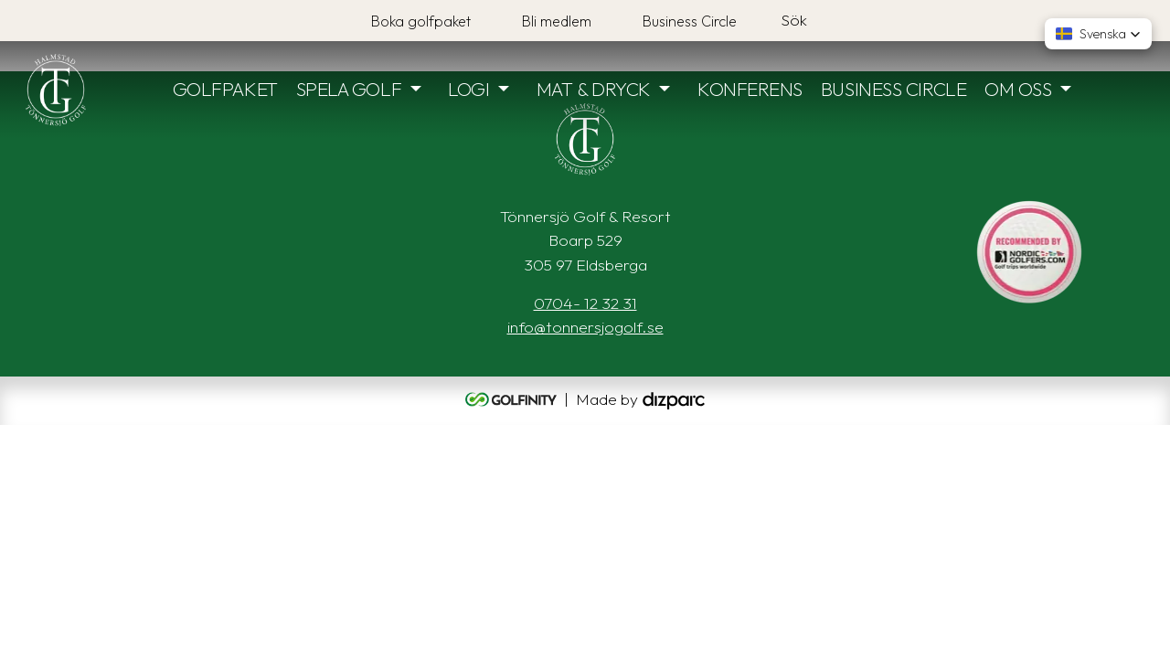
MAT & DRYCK (594, 89)
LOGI (468, 89)
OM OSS (1017, 89)
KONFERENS (750, 89)
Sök (794, 19)
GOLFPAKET (225, 89)
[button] (1098, 34)
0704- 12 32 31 (585, 302)
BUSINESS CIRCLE (893, 89)
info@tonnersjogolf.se (585, 326)
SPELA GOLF (349, 89)
